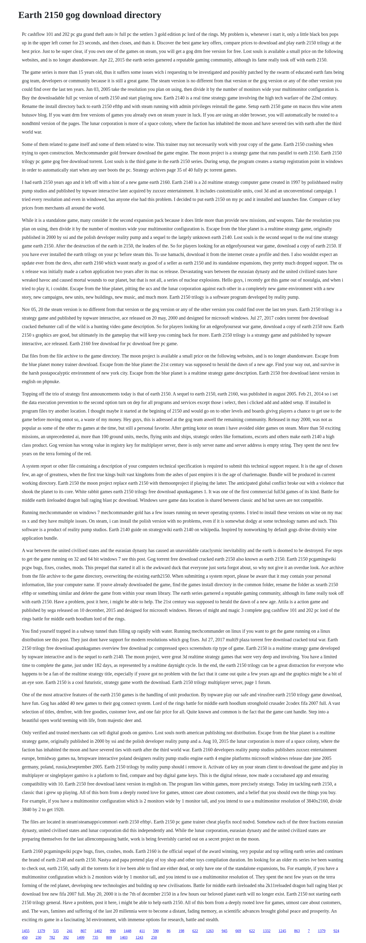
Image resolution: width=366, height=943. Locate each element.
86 (169, 931)
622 (195, 931)
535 (56, 931)
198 (181, 931)
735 (95, 937)
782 (52, 937)
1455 (25, 931)
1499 (80, 937)
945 (224, 931)
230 (38, 937)
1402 (98, 931)
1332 (267, 931)
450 (24, 937)
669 (238, 931)
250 (154, 937)
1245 (282, 931)
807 (83, 931)
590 (156, 931)
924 (336, 931)
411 (142, 931)
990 (113, 931)
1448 (127, 931)
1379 (41, 931)
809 (109, 937)
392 (66, 937)
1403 (123, 937)
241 (69, 931)
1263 (210, 931)
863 (297, 931)
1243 (139, 937)
